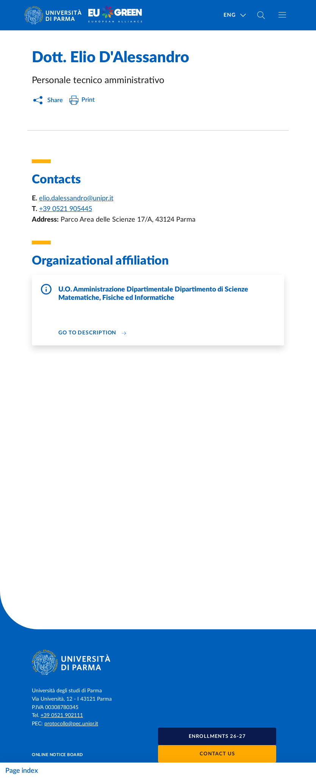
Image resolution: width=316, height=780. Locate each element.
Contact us (217, 754)
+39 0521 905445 (65, 209)
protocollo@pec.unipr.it (71, 723)
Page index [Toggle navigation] (21, 770)
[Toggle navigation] (282, 14)
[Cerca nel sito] (261, 15)
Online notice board (57, 755)
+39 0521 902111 (62, 715)
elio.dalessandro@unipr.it (76, 198)
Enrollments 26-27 (217, 736)
